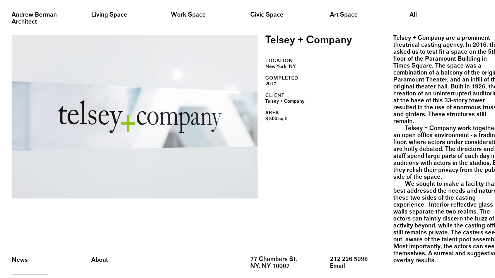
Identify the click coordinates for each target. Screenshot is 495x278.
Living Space (109, 15)
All (413, 15)
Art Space (344, 15)
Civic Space (266, 15)
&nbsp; (7, 2)
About (99, 260)
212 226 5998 (349, 259)
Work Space (188, 15)
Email (337, 266)
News (20, 260)
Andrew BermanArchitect (34, 18)
